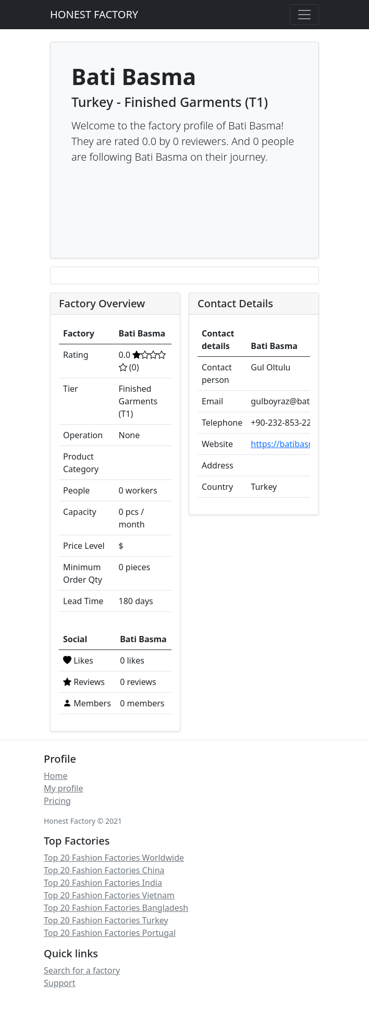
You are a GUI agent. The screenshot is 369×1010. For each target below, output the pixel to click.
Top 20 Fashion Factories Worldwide (114, 857)
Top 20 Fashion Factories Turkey (106, 920)
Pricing (57, 801)
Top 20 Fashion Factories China (104, 870)
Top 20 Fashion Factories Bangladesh (116, 907)
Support (59, 983)
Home (56, 775)
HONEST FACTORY (94, 14)
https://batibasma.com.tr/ (301, 444)
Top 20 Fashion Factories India (103, 882)
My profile (63, 788)
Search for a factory (82, 970)
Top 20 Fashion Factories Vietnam (109, 895)
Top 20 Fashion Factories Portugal (110, 933)
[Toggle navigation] (304, 14)
